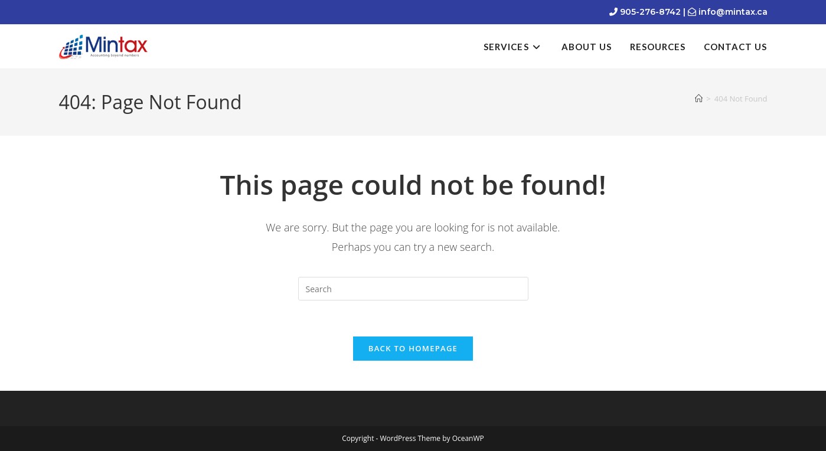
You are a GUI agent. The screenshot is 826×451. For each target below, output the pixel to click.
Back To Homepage (413, 348)
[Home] (699, 98)
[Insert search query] (413, 288)
